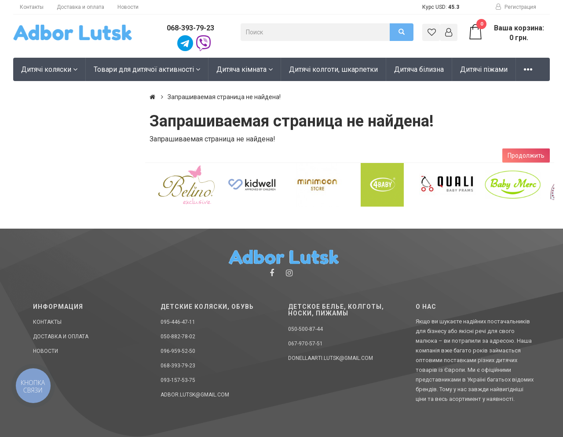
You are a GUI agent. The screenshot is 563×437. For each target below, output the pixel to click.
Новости (128, 7)
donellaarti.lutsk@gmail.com (330, 358)
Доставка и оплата (80, 7)
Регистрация (516, 7)
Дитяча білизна (419, 69)
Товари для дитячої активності (147, 69)
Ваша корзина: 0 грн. (506, 32)
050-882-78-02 (178, 336)
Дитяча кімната (244, 69)
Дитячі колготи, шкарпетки (333, 69)
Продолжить (526, 155)
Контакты (32, 7)
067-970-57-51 (305, 344)
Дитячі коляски (49, 69)
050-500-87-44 (305, 329)
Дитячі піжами (484, 69)
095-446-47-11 (178, 322)
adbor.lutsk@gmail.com (195, 395)
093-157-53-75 (178, 380)
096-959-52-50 (178, 351)
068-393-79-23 (190, 28)
